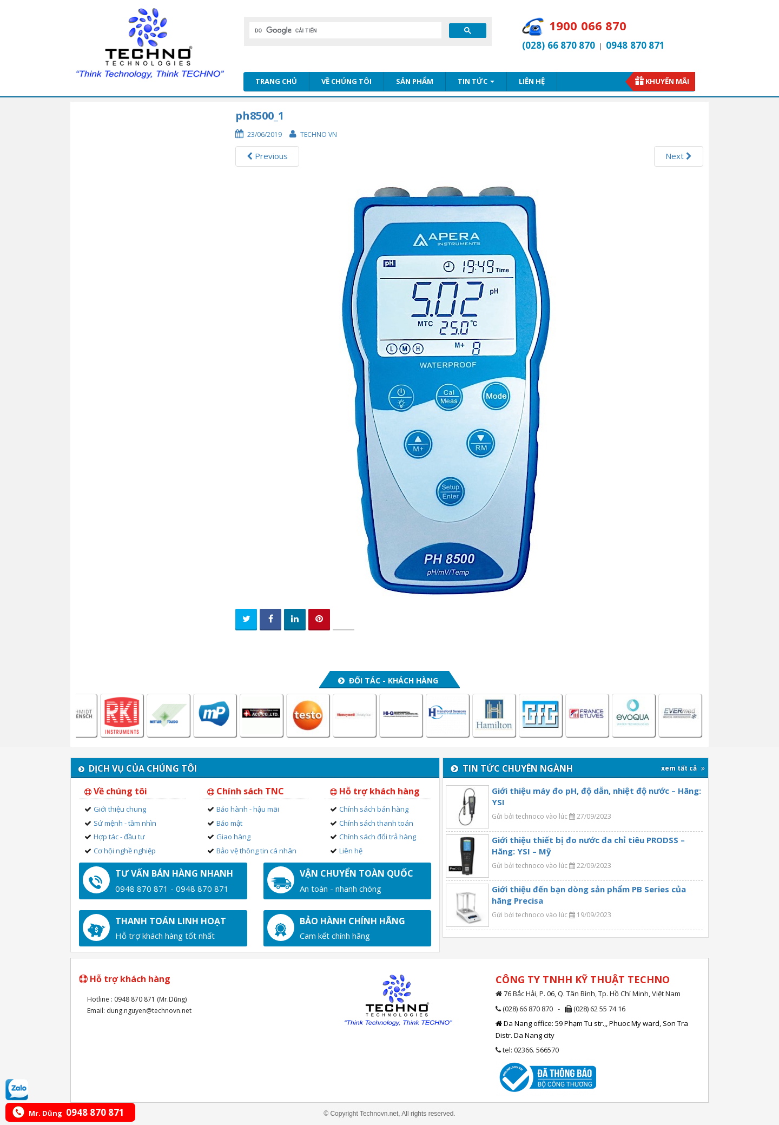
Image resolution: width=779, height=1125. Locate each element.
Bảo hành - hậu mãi (247, 809)
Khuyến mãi (667, 81)
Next (678, 155)
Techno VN (318, 134)
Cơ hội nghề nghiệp (125, 851)
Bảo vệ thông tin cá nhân (256, 851)
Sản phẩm (414, 81)
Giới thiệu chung (120, 809)
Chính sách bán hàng (373, 809)
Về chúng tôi (346, 81)
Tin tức (476, 81)
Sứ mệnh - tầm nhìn (125, 823)
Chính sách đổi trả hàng (377, 836)
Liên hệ (532, 81)
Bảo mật (229, 823)
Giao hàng (233, 836)
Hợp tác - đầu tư (119, 836)
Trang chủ (276, 81)
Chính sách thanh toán (376, 823)
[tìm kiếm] (344, 30)
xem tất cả (683, 768)
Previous (267, 155)
